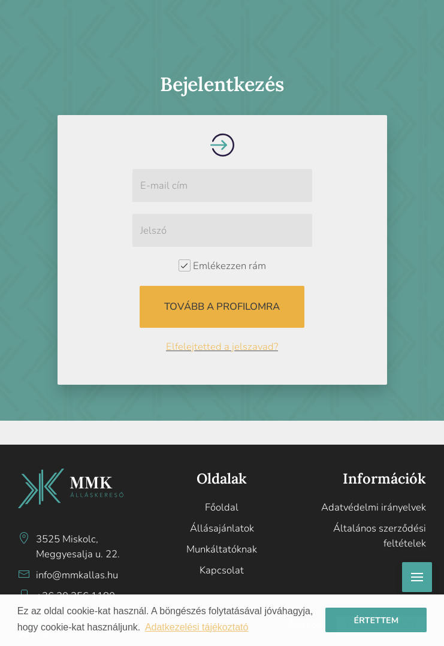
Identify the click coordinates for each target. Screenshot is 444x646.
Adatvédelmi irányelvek (373, 507)
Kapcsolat (222, 570)
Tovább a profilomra (222, 306)
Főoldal (221, 507)
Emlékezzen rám (222, 266)
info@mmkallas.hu (77, 575)
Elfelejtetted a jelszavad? (222, 347)
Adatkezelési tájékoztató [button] (197, 627)
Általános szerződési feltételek (379, 535)
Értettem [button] (376, 620)
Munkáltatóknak (221, 549)
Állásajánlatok (222, 528)
